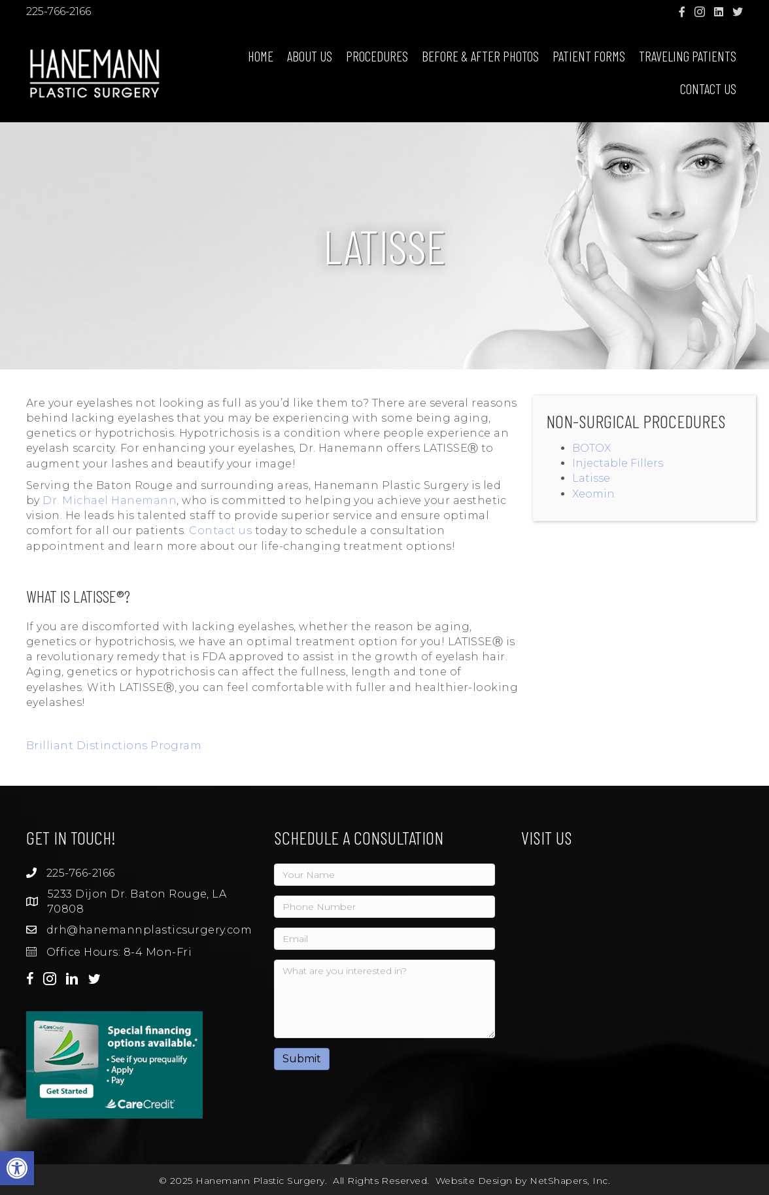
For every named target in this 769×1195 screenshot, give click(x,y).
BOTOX (591, 448)
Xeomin (593, 494)
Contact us (220, 530)
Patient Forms (589, 56)
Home (260, 56)
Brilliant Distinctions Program (113, 745)
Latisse (591, 478)
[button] (17, 1168)
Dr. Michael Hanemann (110, 500)
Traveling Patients (687, 56)
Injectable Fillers (617, 463)
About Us (309, 56)
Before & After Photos (480, 56)
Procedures (377, 56)
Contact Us (708, 88)
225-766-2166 (58, 11)
